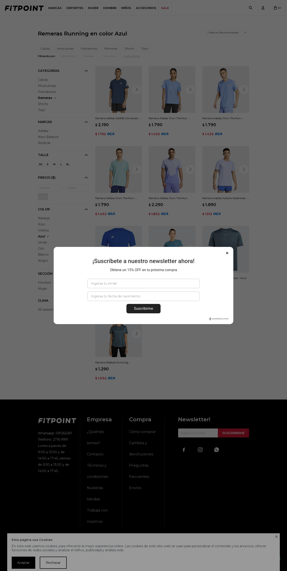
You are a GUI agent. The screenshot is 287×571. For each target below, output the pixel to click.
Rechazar (53, 563)
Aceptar (23, 563)
